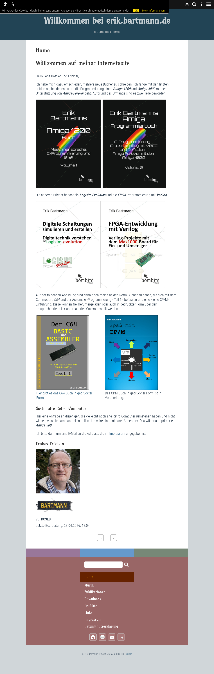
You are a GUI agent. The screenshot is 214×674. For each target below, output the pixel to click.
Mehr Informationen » (154, 10)
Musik (89, 585)
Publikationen (94, 592)
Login (129, 653)
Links (88, 612)
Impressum (117, 433)
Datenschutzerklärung (101, 626)
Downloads (92, 599)
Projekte (90, 605)
